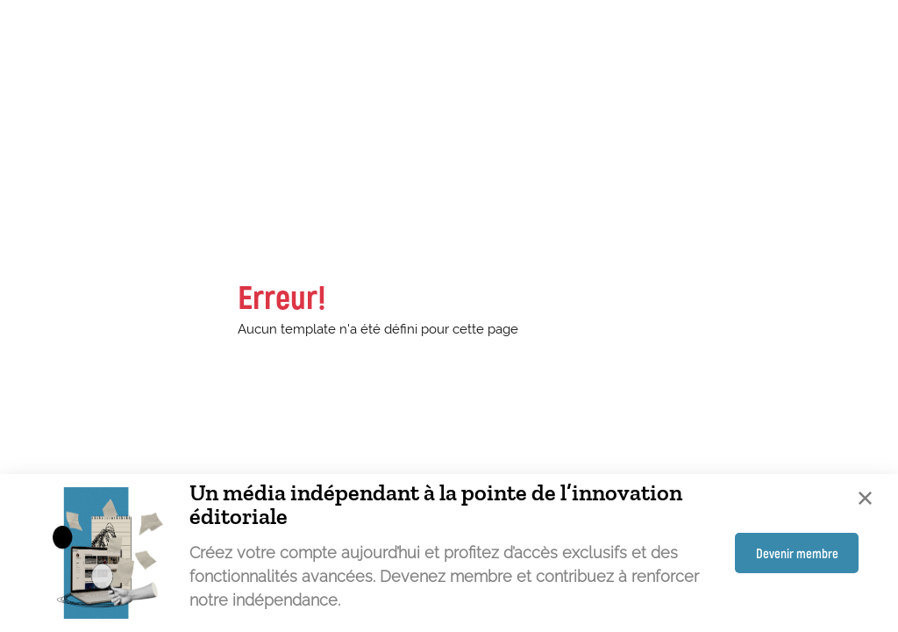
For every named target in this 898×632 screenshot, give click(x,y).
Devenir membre (797, 553)
